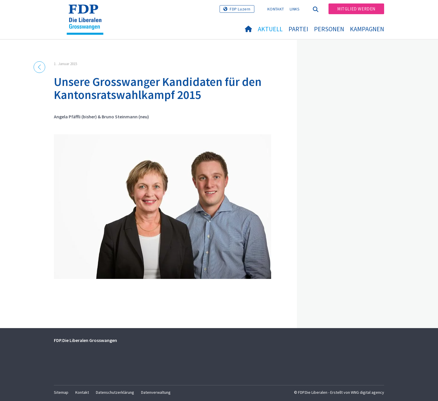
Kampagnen (367, 29)
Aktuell (270, 29)
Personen (329, 29)
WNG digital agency (367, 392)
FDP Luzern (240, 9)
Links (295, 9)
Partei (298, 29)
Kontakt (275, 9)
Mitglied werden (356, 9)
